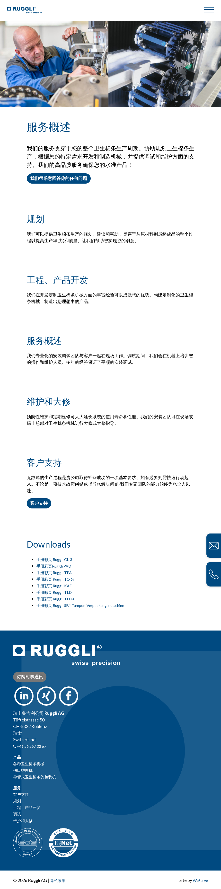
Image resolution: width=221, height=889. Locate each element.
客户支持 (41, 503)
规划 (17, 800)
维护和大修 (24, 820)
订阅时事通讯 (30, 676)
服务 (17, 787)
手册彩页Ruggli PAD (54, 566)
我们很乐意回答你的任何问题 (58, 178)
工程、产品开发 (28, 807)
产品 (17, 757)
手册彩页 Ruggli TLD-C (57, 598)
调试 (17, 814)
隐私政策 (58, 880)
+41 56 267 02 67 (31, 746)
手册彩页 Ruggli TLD (54, 592)
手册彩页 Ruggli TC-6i (55, 579)
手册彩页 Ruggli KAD (55, 585)
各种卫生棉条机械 (30, 763)
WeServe (199, 880)
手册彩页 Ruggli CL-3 (54, 559)
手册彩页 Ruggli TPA (54, 572)
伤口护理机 (24, 770)
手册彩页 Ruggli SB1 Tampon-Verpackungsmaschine (84, 605)
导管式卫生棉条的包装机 (37, 776)
